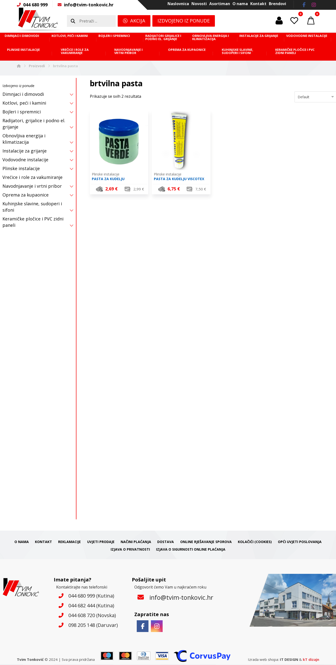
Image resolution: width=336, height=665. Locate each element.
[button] (304, 5)
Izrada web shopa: (263, 660)
